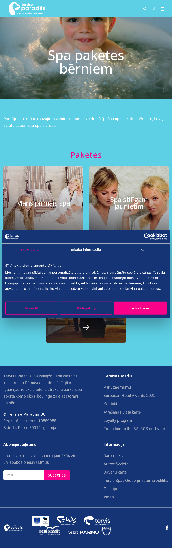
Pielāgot (86, 308)
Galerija (110, 488)
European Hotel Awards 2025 (129, 395)
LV (152, 8)
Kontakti (111, 403)
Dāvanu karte (115, 472)
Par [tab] (142, 249)
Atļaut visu (140, 308)
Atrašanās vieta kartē (122, 412)
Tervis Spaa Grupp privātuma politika (136, 480)
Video (109, 497)
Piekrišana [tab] (29, 249)
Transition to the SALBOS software (134, 428)
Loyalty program (118, 420)
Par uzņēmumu (117, 387)
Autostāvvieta (116, 463)
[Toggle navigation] (162, 9)
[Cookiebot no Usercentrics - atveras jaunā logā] (147, 236)
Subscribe (57, 475)
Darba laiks (113, 455)
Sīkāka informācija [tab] (86, 249)
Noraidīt (31, 308)
